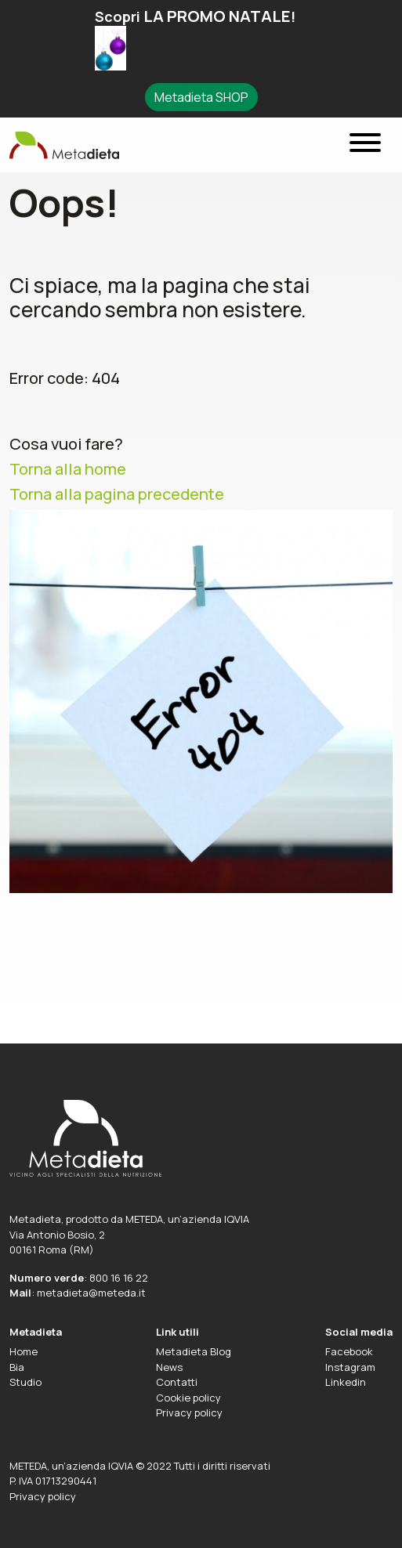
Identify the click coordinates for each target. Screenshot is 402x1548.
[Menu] (365, 145)
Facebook (349, 1351)
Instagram (350, 1367)
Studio (25, 1382)
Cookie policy (188, 1398)
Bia (16, 1367)
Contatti (176, 1382)
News (169, 1367)
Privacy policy (189, 1412)
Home (23, 1351)
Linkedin (345, 1382)
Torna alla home (67, 469)
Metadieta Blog (193, 1351)
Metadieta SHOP (201, 97)
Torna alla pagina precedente (116, 494)
